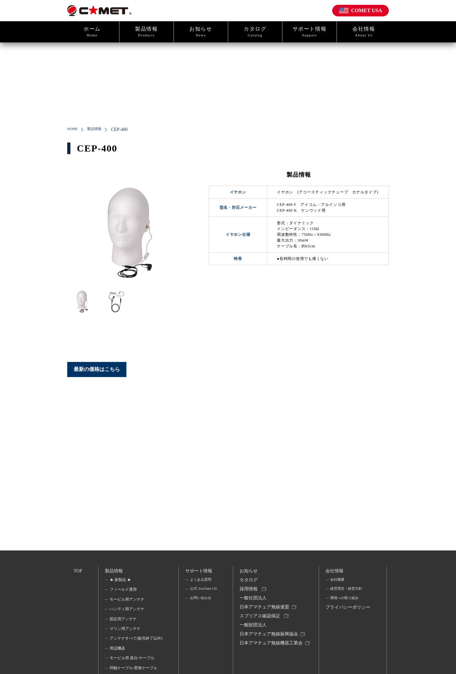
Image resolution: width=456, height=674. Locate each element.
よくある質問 (201, 581)
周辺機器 (118, 658)
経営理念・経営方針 (347, 591)
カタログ (255, 32)
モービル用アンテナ (127, 601)
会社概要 (337, 581)
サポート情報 (309, 32)
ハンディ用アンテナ (127, 611)
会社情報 (364, 32)
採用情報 (250, 592)
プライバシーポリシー (347, 616)
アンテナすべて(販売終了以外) (134, 644)
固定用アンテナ (123, 621)
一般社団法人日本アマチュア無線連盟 (265, 607)
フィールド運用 (123, 591)
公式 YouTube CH (200, 595)
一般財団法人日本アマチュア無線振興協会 (270, 637)
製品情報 (146, 32)
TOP (78, 571)
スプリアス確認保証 (261, 622)
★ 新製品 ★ (121, 581)
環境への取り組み (345, 601)
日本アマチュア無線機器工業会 (270, 656)
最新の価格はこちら (97, 369)
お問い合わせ (201, 609)
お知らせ (201, 32)
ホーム (92, 32)
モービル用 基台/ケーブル (132, 668)
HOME (73, 129)
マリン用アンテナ (125, 630)
